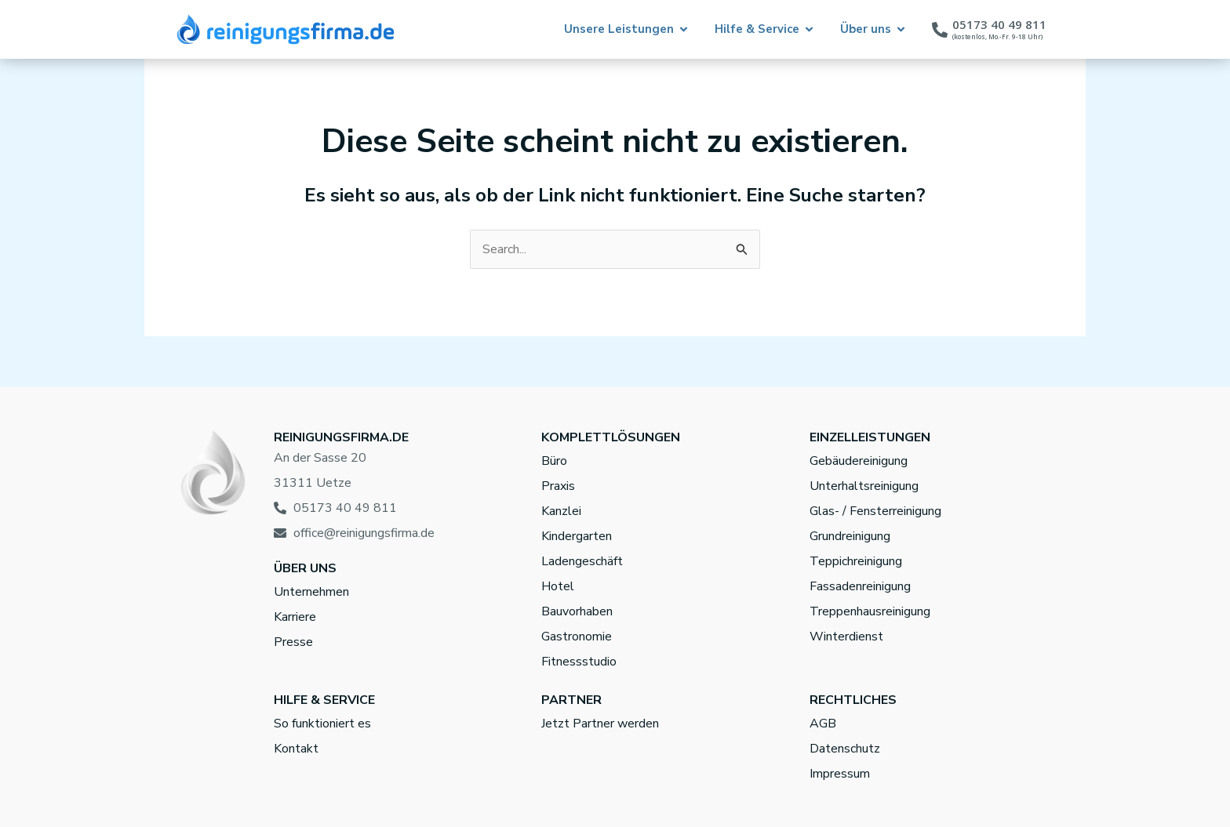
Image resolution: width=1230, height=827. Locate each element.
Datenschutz (845, 748)
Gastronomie (576, 636)
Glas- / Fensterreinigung (875, 511)
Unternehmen (311, 591)
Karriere (295, 617)
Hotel (557, 586)
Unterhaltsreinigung (864, 486)
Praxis (558, 486)
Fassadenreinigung (860, 586)
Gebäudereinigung (859, 461)
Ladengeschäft (582, 561)
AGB (823, 723)
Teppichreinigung (856, 561)
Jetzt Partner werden (600, 723)
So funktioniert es (322, 723)
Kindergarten (576, 536)
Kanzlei (561, 511)
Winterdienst (846, 636)
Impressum (840, 773)
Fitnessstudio (579, 661)
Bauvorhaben (577, 611)
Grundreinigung (850, 536)
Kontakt (296, 748)
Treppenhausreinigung (870, 611)
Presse (293, 642)
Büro (554, 461)
